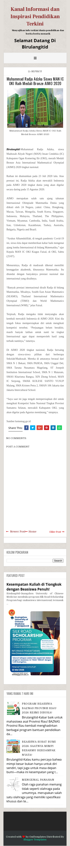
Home (32, 531)
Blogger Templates (35, 839)
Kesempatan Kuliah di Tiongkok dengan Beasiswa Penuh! (34, 586)
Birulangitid (13, 149)
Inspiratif (36, 71)
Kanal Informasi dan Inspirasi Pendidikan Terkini (35, 16)
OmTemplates (37, 836)
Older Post (55, 532)
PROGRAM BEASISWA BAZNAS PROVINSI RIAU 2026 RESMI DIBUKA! (39, 708)
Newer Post (17, 531)
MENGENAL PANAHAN (38, 779)
